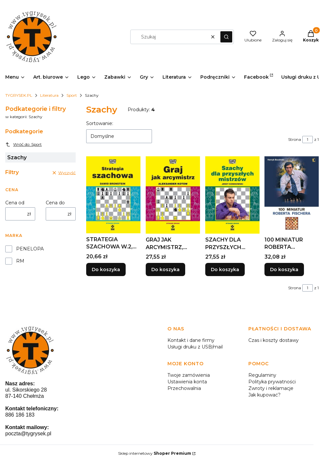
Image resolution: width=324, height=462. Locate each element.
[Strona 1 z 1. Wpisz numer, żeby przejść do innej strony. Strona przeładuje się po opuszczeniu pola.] (307, 139)
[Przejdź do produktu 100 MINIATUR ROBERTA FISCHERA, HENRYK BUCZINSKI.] (291, 195)
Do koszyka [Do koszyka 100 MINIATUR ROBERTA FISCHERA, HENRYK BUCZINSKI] (284, 270)
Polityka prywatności (272, 382)
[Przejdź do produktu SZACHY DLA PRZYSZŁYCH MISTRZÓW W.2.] (232, 195)
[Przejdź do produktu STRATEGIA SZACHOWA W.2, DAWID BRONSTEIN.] (113, 194)
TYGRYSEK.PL (18, 95)
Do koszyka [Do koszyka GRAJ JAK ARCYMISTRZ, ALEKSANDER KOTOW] (165, 270)
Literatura (49, 95)
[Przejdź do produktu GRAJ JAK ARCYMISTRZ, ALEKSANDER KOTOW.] (173, 195)
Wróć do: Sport (23, 144)
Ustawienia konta (187, 382)
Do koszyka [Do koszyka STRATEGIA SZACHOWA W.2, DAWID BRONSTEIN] (106, 270)
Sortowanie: (99, 123)
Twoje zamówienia (188, 375)
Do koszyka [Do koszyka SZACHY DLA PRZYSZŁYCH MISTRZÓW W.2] (225, 270)
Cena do (55, 203)
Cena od (14, 203)
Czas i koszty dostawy (273, 340)
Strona (294, 139)
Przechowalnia (184, 388)
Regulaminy (262, 375)
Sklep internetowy (154, 453)
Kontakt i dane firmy (190, 340)
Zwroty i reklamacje (270, 388)
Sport (71, 95)
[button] (226, 36)
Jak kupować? (264, 395)
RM (20, 261)
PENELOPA (30, 249)
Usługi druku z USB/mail (195, 347)
